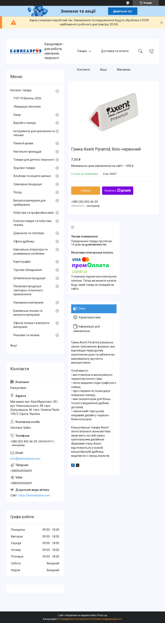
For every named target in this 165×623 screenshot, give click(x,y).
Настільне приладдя (27, 151)
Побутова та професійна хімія (33, 212)
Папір (17, 114)
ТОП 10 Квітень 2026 (27, 98)
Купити (86, 190)
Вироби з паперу (24, 123)
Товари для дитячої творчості (33, 159)
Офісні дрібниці (23, 241)
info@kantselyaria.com (25, 458)
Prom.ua (102, 615)
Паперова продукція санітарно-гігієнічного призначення (28, 290)
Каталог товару (21, 90)
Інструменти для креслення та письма (34, 133)
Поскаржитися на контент (73, 619)
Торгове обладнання (27, 270)
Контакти (83, 69)
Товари (82, 51)
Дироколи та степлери (28, 233)
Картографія (22, 261)
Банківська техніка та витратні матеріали (27, 313)
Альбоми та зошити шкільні (32, 176)
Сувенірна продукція (27, 184)
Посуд (17, 192)
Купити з (118, 190)
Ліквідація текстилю (27, 106)
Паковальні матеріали (28, 302)
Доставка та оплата (114, 51)
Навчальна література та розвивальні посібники (30, 251)
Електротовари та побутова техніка (32, 223)
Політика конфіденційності (106, 619)
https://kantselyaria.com (34, 495)
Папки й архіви (23, 143)
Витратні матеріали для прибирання (29, 202)
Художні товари (24, 168)
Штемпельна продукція (29, 278)
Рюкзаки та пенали (26, 335)
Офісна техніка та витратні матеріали (31, 325)
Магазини (123, 69)
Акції (103, 69)
